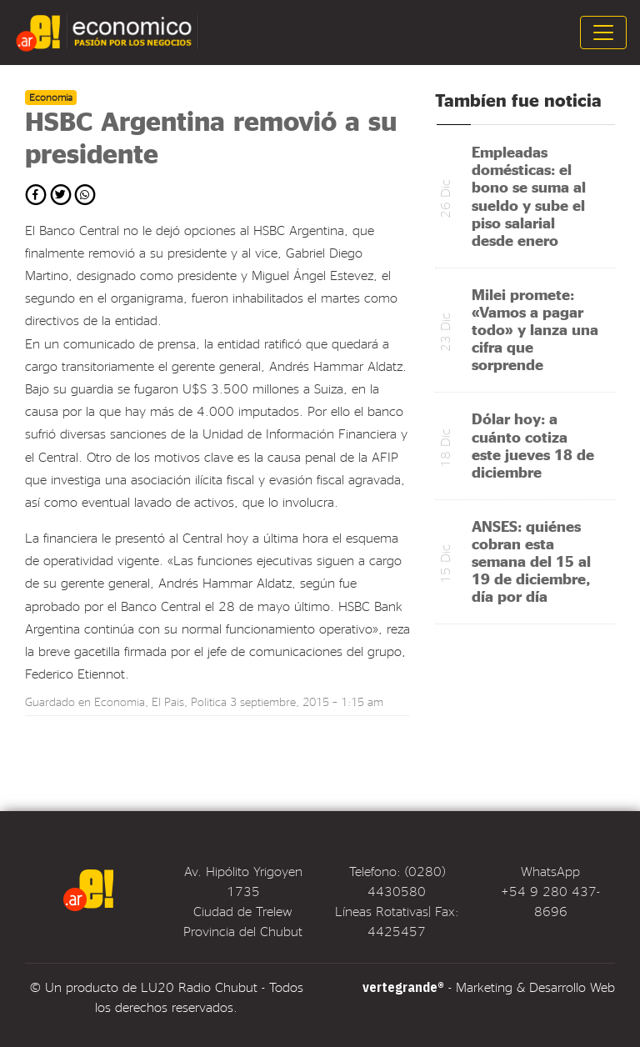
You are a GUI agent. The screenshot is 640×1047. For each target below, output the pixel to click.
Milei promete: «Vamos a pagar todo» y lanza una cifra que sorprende (535, 328)
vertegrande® (403, 987)
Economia (119, 701)
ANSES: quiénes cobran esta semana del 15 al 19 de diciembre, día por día (531, 560)
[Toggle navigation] (603, 32)
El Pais (168, 701)
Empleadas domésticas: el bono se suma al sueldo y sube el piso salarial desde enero (529, 195)
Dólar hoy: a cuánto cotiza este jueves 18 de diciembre (533, 444)
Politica (209, 701)
